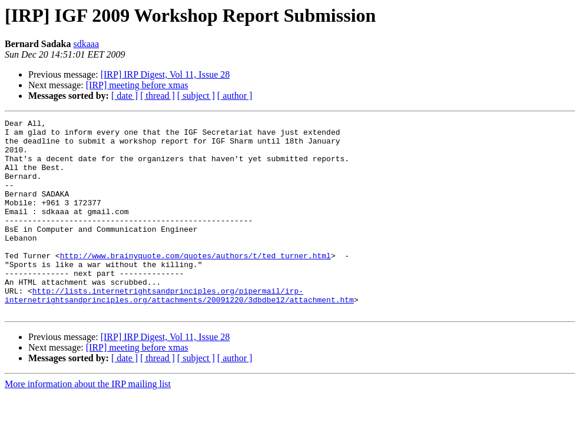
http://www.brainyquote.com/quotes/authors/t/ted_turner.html (195, 283)
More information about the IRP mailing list (88, 423)
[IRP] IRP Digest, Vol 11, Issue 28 (165, 74)
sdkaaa (86, 44)
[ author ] (235, 96)
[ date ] (124, 96)
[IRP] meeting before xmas (137, 85)
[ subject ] (196, 96)
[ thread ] (157, 96)
